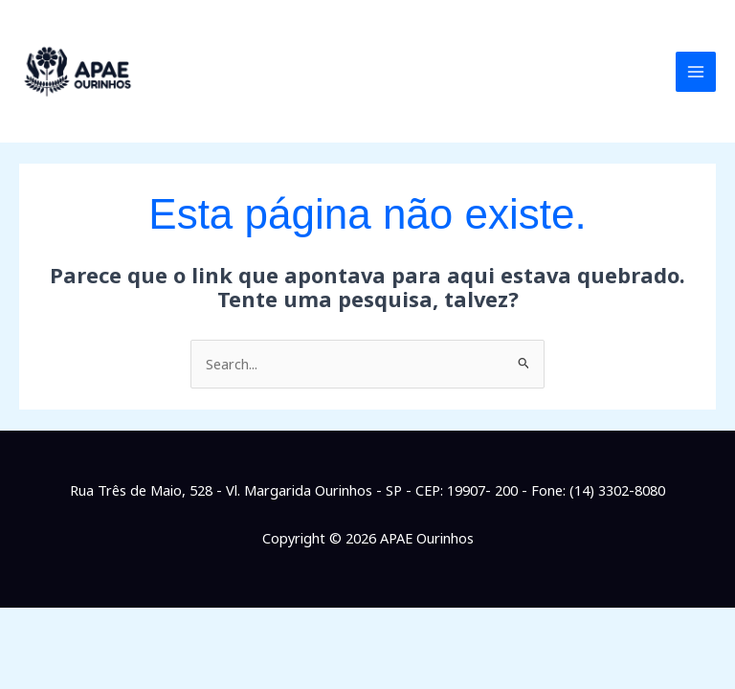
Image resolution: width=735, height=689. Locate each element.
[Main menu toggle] (696, 72)
